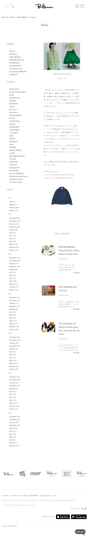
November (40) (14, 261)
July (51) (12, 233)
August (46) (13, 269)
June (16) (12, 434)
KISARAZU (13, 142)
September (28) (14, 425)
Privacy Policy (69, 500)
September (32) (14, 386)
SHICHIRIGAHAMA (17, 156)
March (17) (13, 443)
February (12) (14, 446)
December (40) (14, 218)
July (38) (12, 312)
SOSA (11, 144)
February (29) (14, 366)
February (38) (14, 327)
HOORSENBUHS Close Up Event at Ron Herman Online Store (69, 250)
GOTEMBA (13, 133)
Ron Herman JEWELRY (18, 72)
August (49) (13, 230)
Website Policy (19, 505)
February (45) (14, 247)
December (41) (14, 258)
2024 (10, 254)
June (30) (12, 355)
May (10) (12, 437)
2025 (10, 214)
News (7, 17)
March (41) (13, 205)
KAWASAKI (13, 162)
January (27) (13, 210)
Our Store (5, 496)
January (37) (13, 250)
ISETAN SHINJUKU (16, 174)
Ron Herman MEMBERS (29, 496)
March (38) (13, 244)
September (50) (14, 346)
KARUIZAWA (14, 127)
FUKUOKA (13, 112)
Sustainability (16, 500)
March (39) (13, 324)
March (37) (13, 403)
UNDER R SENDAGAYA (18, 176)
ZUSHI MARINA (15, 115)
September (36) (14, 227)
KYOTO (12, 118)
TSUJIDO (12, 101)
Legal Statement (56, 500)
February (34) (14, 406)
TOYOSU (12, 159)
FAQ (54, 496)
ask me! (80, 532)
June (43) (12, 236)
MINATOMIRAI (15, 150)
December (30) (14, 417)
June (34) (12, 394)
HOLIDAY (13, 54)
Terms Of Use (44, 500)
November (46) (14, 380)
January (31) (13, 290)
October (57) (14, 264)
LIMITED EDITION (16, 60)
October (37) (14, 303)
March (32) (13, 284)
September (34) (14, 267)
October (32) (14, 383)
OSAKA (12, 107)
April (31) (12, 400)
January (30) (13, 330)
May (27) (12, 239)
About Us (5, 500)
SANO (11, 136)
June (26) (12, 275)
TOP (2, 17)
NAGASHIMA (14, 130)
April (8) (12, 440)
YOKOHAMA (14, 121)
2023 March (32, 17)
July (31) (12, 352)
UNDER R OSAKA (16, 179)
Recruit (35, 500)
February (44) (14, 208)
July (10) (12, 431)
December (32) (14, 337)
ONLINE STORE (15, 182)
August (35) (13, 349)
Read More (76, 272)
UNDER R (13, 75)
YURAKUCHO (14, 98)
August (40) (13, 309)
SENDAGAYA (14, 89)
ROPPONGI (13, 104)
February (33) (14, 287)
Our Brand (14, 496)
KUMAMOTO (14, 168)
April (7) (12, 202)
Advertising (27, 500)
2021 (10, 373)
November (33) (14, 340)
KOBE (11, 95)
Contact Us (30, 505)
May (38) (12, 318)
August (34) (13, 389)
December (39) (14, 377)
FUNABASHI (14, 171)
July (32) (12, 272)
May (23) (12, 397)
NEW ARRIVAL (22, 17)
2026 (10, 198)
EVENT (13, 17)
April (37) (12, 321)
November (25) (14, 420)
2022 (10, 333)
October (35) (14, 224)
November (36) (14, 221)
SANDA (12, 139)
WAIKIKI (12, 147)
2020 (10, 413)
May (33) (12, 278)
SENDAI (12, 124)
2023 (10, 294)
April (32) (12, 361)
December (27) (14, 298)
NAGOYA (13, 110)
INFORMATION (15, 66)
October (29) (14, 422)
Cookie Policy (7, 505)
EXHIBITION (14, 63)
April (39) (12, 241)
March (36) (13, 363)
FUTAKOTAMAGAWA (17, 92)
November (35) (14, 300)
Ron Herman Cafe (15, 69)
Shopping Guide (45, 496)
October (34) (14, 343)
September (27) (14, 306)
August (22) (13, 428)
